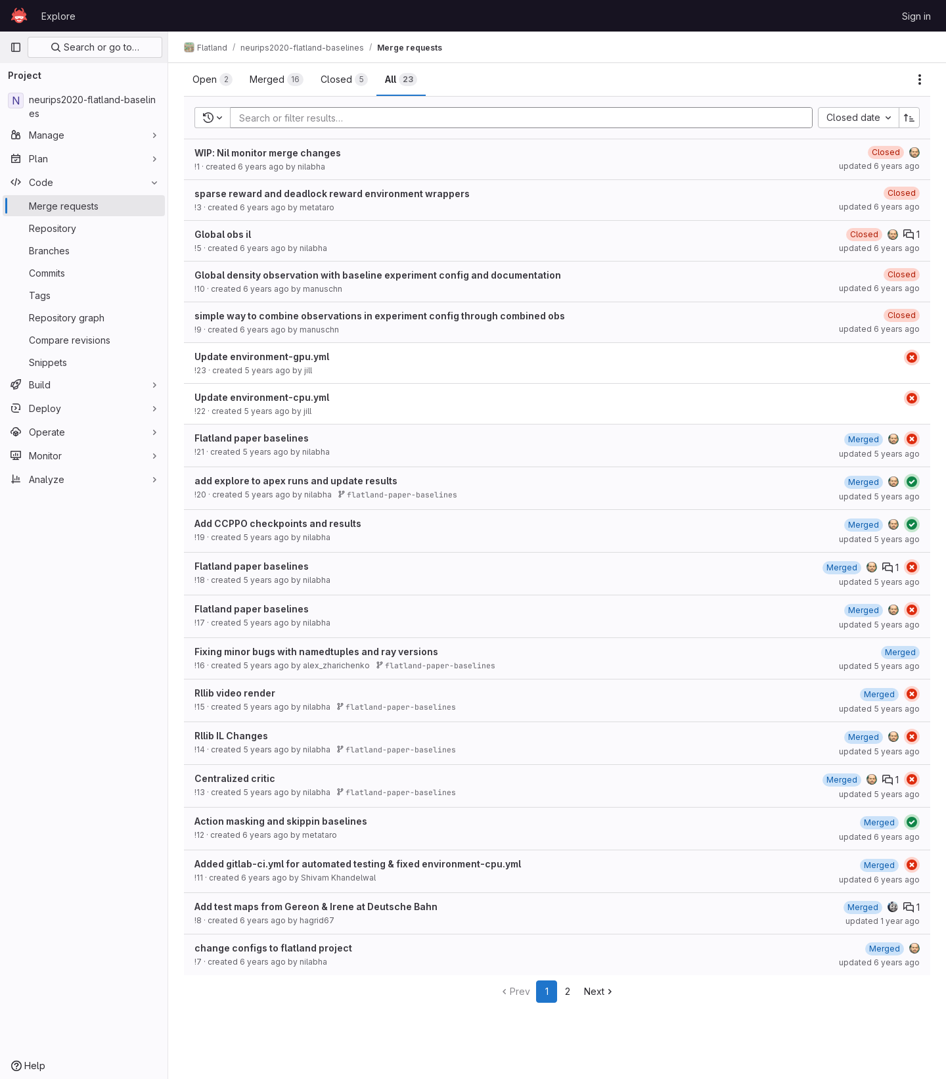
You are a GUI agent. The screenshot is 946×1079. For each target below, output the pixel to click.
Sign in (916, 16)
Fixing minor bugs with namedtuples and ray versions (316, 651)
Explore (58, 16)
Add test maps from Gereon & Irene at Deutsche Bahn (316, 906)
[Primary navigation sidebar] (15, 47)
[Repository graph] (84, 317)
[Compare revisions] (84, 339)
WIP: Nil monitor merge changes (267, 152)
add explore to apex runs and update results (295, 480)
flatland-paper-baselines (397, 494)
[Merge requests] (84, 205)
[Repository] (84, 228)
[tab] (212, 79)
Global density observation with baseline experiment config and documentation (377, 275)
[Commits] (84, 272)
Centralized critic (234, 778)
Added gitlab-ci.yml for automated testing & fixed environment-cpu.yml (357, 863)
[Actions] (919, 79)
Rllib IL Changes (231, 735)
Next (599, 991)
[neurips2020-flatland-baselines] (84, 106)
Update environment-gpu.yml (261, 356)
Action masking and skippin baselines (280, 821)
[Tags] (84, 295)
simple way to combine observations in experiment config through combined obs (379, 315)
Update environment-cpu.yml (261, 397)
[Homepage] (19, 15)
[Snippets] (84, 362)
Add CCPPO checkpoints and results (277, 523)
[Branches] (84, 250)
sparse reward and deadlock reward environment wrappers (332, 193)
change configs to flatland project (273, 947)
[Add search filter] (525, 117)
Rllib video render (234, 693)
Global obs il (222, 234)
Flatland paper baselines (251, 438)
